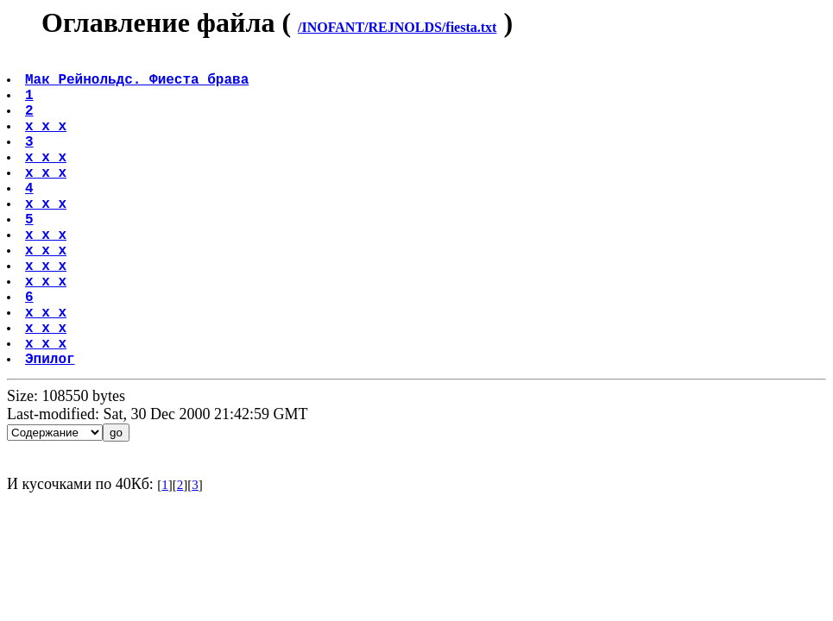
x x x (47, 142)
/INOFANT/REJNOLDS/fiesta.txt (397, 27)
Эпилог (52, 426)
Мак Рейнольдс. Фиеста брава (138, 85)
